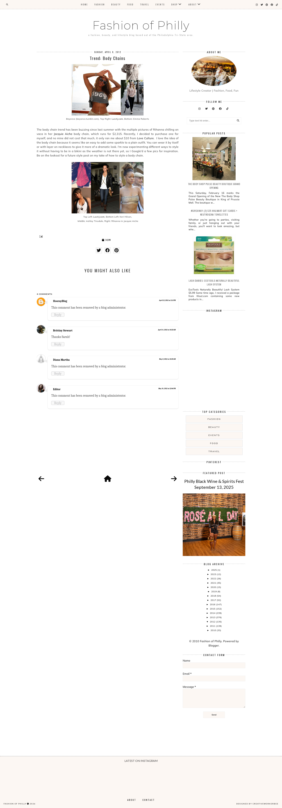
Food (130, 4)
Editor (57, 389)
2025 (214, 570)
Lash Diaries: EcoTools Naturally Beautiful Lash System (214, 282)
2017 (214, 600)
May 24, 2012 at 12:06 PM (167, 388)
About (192, 4)
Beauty (116, 4)
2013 (213, 617)
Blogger (213, 645)
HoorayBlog (60, 301)
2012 (213, 621)
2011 (213, 626)
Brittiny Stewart (62, 330)
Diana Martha (61, 359)
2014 (213, 613)
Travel (144, 4)
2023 (214, 574)
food (214, 443)
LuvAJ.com (117, 118)
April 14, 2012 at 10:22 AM (167, 330)
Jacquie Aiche (63, 134)
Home (84, 4)
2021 (214, 582)
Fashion (99, 4)
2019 (214, 591)
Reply (58, 315)
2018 (214, 595)
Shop (174, 4)
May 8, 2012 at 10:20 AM (167, 359)
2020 (214, 587)
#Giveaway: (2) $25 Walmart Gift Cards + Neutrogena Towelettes (214, 212)
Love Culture (145, 138)
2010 (214, 630)
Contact (148, 799)
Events (160, 4)
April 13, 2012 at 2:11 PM (167, 300)
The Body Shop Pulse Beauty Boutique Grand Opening (214, 186)
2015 (213, 608)
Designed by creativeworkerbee (257, 804)
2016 (213, 604)
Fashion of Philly (141, 25)
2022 (214, 578)
